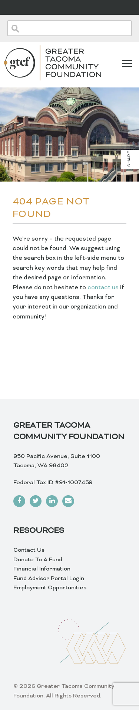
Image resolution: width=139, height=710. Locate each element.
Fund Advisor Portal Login (48, 578)
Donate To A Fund (37, 559)
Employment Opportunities (49, 588)
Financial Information (41, 569)
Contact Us (28, 550)
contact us (103, 288)
